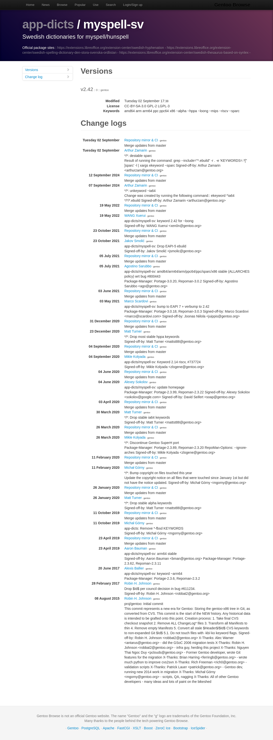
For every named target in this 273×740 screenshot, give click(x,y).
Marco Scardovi (136, 301)
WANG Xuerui (134, 215)
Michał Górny (134, 467)
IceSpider (198, 728)
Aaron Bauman (135, 548)
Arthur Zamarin (135, 150)
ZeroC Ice (162, 728)
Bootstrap (180, 728)
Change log (47, 76)
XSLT (137, 728)
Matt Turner (133, 331)
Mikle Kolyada (134, 356)
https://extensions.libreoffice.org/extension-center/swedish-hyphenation (110, 47)
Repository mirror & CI (141, 140)
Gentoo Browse (233, 5)
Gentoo (72, 728)
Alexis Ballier (134, 568)
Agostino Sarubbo (137, 266)
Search (111, 5)
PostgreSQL (90, 728)
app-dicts (48, 24)
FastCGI (123, 728)
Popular (80, 5)
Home (30, 5)
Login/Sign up (133, 5)
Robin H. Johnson (137, 583)
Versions (47, 69)
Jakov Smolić (134, 241)
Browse (62, 5)
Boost (148, 728)
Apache (108, 728)
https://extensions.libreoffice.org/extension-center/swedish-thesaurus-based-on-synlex (183, 52)
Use (95, 5)
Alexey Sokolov (136, 382)
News (46, 5)
